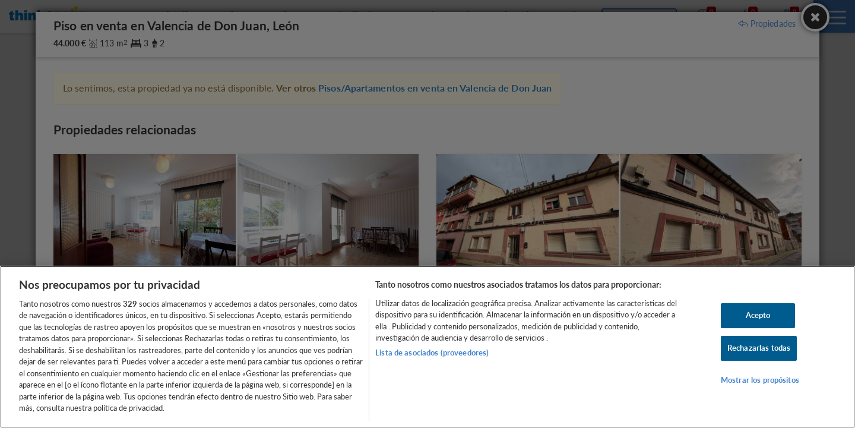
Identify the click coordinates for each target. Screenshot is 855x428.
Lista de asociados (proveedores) (432, 352)
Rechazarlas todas (758, 348)
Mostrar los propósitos (760, 380)
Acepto (758, 315)
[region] (427, 347)
